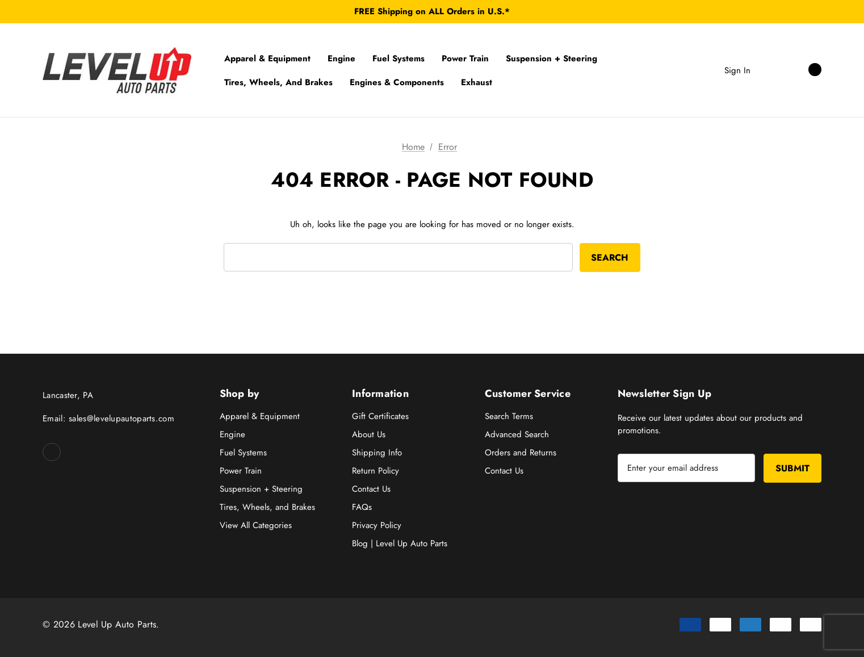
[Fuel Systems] (398, 58)
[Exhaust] (476, 82)
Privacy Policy (376, 525)
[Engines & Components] (396, 82)
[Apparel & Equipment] (267, 58)
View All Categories (256, 525)
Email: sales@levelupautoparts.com (108, 418)
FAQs (362, 507)
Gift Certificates (380, 416)
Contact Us (371, 489)
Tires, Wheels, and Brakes (267, 507)
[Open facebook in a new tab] (52, 452)
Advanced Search (517, 434)
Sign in (737, 70)
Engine (232, 434)
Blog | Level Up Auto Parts (399, 543)
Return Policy (375, 470)
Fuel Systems (243, 452)
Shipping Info (377, 452)
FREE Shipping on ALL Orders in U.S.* (432, 11)
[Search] (770, 69)
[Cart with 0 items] (802, 69)
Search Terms (509, 416)
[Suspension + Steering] (551, 58)
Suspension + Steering (261, 489)
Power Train (241, 470)
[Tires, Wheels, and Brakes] (278, 82)
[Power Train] (465, 58)
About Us (368, 434)
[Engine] (341, 58)
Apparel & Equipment (260, 416)
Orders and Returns (520, 452)
